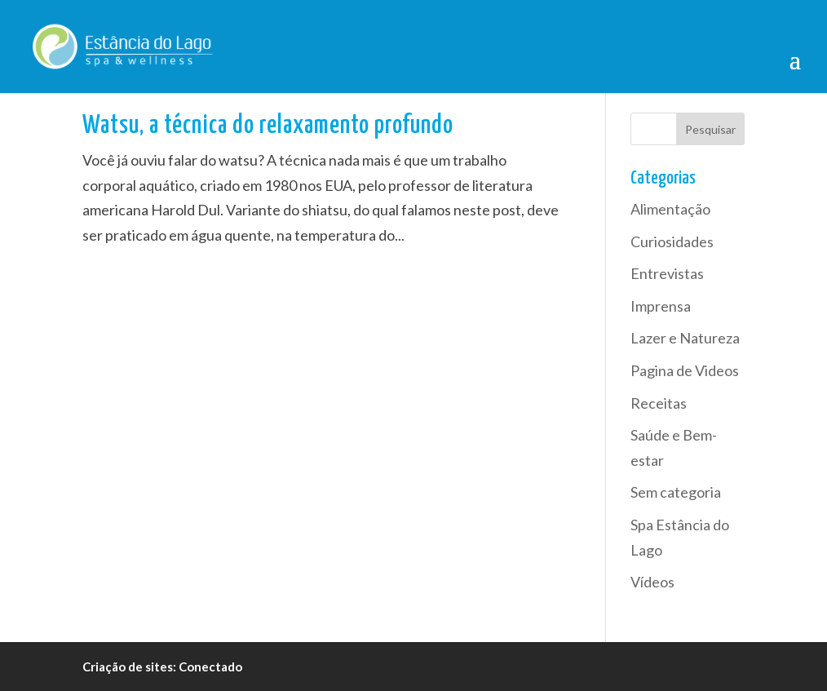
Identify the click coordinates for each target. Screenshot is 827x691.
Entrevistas (667, 273)
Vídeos (652, 582)
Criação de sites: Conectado (162, 666)
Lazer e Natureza (685, 338)
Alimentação (670, 209)
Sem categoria (675, 492)
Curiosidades (672, 241)
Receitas (658, 403)
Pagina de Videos (684, 370)
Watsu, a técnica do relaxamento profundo (267, 126)
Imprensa (660, 306)
